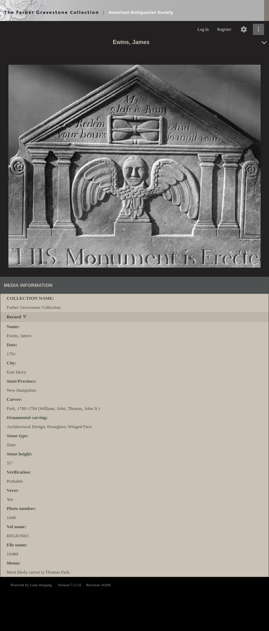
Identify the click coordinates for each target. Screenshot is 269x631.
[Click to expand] (258, 29)
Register (224, 29)
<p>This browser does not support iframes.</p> (134, 603)
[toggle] (25, 317)
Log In (203, 29)
